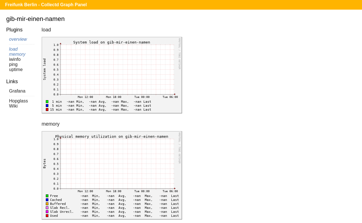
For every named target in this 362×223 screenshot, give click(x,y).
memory (17, 54)
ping (13, 64)
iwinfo (15, 59)
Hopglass (18, 100)
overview (18, 39)
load (13, 49)
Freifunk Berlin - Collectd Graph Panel (46, 4)
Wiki (13, 106)
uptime (16, 69)
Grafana (17, 91)
